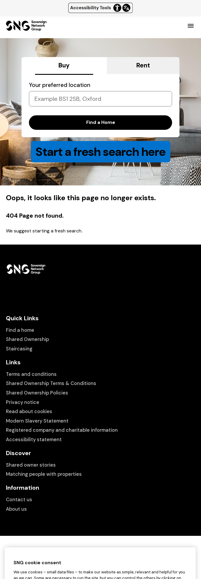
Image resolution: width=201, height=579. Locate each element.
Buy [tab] (64, 65)
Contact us (19, 499)
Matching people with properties (44, 474)
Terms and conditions (31, 374)
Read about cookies (29, 411)
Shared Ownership (27, 339)
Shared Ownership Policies (37, 393)
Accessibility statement (34, 439)
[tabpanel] (100, 105)
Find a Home (100, 122)
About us (16, 509)
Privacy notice (22, 402)
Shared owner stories (31, 465)
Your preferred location (59, 85)
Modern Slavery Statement (37, 421)
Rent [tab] (143, 65)
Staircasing (19, 349)
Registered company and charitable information (62, 430)
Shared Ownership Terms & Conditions (51, 383)
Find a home (20, 330)
